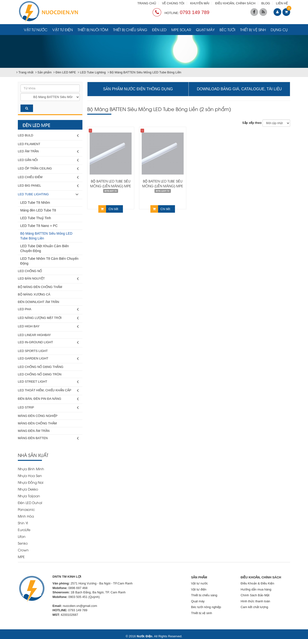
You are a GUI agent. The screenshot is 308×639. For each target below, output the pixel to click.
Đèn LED (159, 29)
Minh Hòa (26, 516)
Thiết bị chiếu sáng (130, 29)
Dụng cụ (279, 29)
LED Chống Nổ (30, 271)
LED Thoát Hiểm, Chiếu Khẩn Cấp (48, 390)
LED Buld (48, 135)
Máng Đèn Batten (48, 438)
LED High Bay (48, 326)
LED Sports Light (33, 351)
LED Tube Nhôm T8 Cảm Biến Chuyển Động (49, 261)
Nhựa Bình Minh (31, 468)
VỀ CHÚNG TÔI (173, 3)
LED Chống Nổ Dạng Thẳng (40, 367)
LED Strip (48, 407)
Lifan (22, 536)
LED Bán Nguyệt (48, 278)
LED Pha (48, 309)
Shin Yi (23, 522)
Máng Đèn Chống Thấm (37, 423)
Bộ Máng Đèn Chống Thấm (40, 287)
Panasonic (26, 509)
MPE (21, 556)
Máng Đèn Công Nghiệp (37, 416)
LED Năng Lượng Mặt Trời (48, 318)
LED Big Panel (48, 185)
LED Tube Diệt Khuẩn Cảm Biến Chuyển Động (44, 248)
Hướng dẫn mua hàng (256, 589)
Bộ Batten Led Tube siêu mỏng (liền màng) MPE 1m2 (162, 186)
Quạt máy (205, 29)
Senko (23, 543)
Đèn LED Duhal (30, 502)
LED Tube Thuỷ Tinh (35, 218)
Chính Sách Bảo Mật (255, 595)
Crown (23, 550)
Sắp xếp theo (251, 123)
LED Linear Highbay (34, 335)
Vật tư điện (62, 29)
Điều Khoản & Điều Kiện (257, 583)
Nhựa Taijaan (29, 495)
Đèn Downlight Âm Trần (38, 302)
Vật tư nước (35, 29)
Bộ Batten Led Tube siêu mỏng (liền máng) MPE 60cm (110, 186)
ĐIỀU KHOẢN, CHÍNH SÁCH (235, 3)
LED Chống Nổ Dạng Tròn (39, 374)
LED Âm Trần (48, 151)
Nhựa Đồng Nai (30, 482)
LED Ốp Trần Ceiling (48, 168)
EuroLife (24, 529)
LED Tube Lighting (48, 194)
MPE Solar (181, 29)
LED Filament (29, 144)
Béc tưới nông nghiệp (206, 607)
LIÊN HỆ (282, 3)
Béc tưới (227, 29)
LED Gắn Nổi (48, 160)
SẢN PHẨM (199, 577)
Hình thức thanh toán (255, 601)
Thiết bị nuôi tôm (93, 29)
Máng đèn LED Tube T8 (38, 210)
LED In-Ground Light (48, 342)
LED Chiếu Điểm (48, 177)
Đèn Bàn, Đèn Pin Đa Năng (48, 398)
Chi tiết (108, 209)
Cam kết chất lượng (254, 607)
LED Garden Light (48, 358)
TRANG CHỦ (146, 3)
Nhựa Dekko (28, 489)
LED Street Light (48, 381)
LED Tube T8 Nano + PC (39, 226)
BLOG (265, 3)
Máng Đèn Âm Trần (33, 431)
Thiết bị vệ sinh (253, 29)
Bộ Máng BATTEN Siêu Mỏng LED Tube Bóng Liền (46, 236)
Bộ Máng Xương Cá (34, 294)
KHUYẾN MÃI (199, 3)
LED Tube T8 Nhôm (35, 202)
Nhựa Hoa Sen (30, 475)
